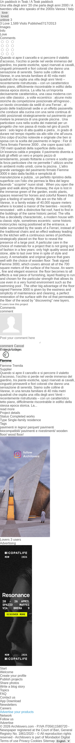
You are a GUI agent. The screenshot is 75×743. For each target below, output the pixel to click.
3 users (15, 539)
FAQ (3, 693)
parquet (33, 427)
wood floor (15, 434)
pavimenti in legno (13, 427)
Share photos (9, 683)
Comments (7, 38)
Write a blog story (12, 686)
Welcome (6, 672)
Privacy (24, 741)
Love (3, 34)
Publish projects (11, 679)
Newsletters (8, 704)
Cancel (19, 346)
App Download (10, 701)
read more (7, 409)
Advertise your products (17, 712)
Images (5, 27)
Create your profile (13, 675)
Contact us (7, 697)
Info (2, 30)
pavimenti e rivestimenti (38, 431)
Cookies (36, 741)
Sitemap (49, 741)
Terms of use (9, 741)
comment (6, 346)
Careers (5, 708)
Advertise (6, 722)
